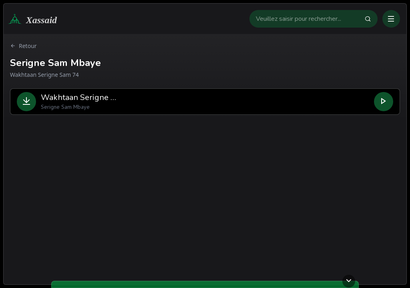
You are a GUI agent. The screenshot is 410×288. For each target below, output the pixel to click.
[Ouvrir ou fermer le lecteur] (348, 281)
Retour (23, 46)
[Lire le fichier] (383, 101)
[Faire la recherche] (371, 19)
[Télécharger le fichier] (26, 101)
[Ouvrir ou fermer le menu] (391, 19)
